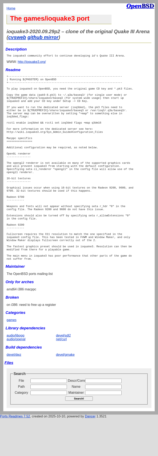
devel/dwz (14, 392)
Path (21, 424)
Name (76, 424)
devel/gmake (65, 392)
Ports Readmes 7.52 (15, 454)
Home (11, 8)
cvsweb (17, 37)
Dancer (90, 454)
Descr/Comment (76, 418)
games (11, 357)
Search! (79, 436)
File (21, 418)
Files (9, 400)
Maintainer (76, 430)
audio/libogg (15, 373)
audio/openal (16, 377)
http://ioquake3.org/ (32, 62)
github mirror (42, 37)
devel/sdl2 (63, 373)
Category (21, 430)
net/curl (61, 377)
